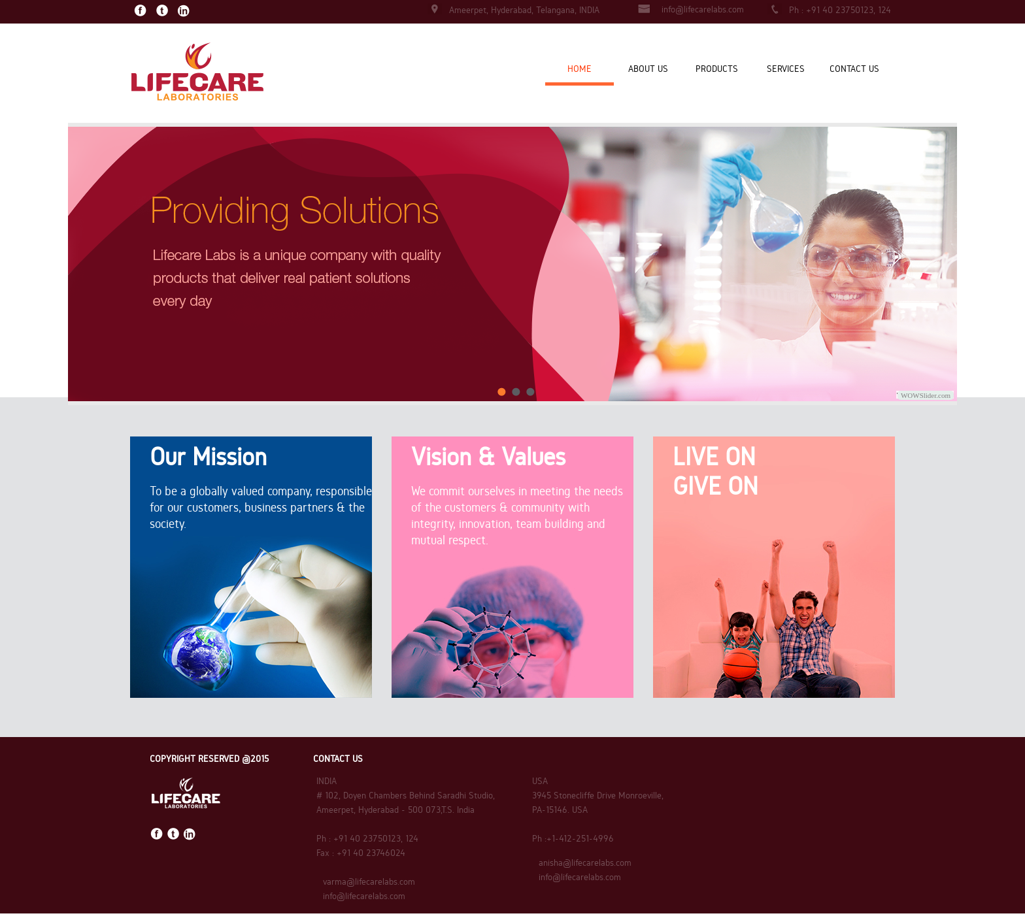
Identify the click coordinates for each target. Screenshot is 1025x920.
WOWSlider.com (925, 395)
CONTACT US (854, 68)
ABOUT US (648, 68)
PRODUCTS (717, 68)
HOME (579, 68)
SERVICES (786, 68)
